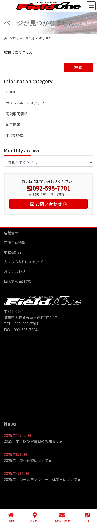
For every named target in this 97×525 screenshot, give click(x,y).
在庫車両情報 (15, 242)
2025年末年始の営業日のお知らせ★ (33, 441)
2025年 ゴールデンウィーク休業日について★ (42, 479)
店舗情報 (11, 232)
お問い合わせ (15, 271)
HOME (11, 517)
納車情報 (13, 124)
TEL (87, 517)
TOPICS (12, 92)
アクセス (34, 517)
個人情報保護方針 (18, 281)
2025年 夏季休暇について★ (28, 460)
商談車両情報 (16, 113)
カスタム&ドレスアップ (25, 102)
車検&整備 (14, 135)
